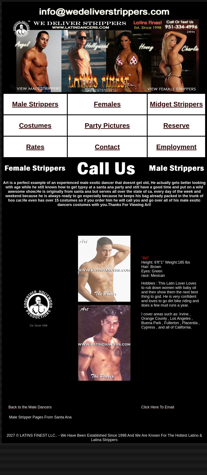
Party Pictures (107, 125)
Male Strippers (35, 104)
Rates (35, 147)
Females (107, 104)
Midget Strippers (176, 104)
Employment (176, 147)
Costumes (35, 125)
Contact (107, 147)
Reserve (176, 125)
